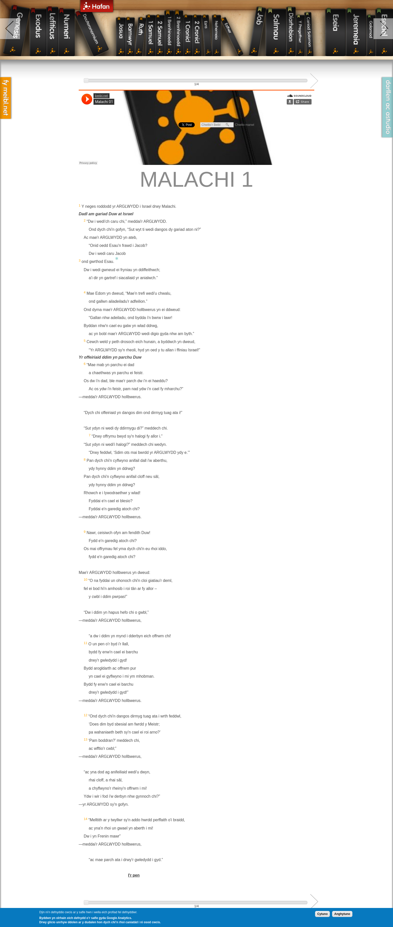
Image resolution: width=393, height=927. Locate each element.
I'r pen (134, 875)
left (10, 29)
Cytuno (322, 914)
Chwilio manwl (244, 125)
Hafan (97, 7)
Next (314, 80)
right (383, 29)
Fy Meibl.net (5, 98)
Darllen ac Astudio (387, 107)
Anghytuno (342, 914)
